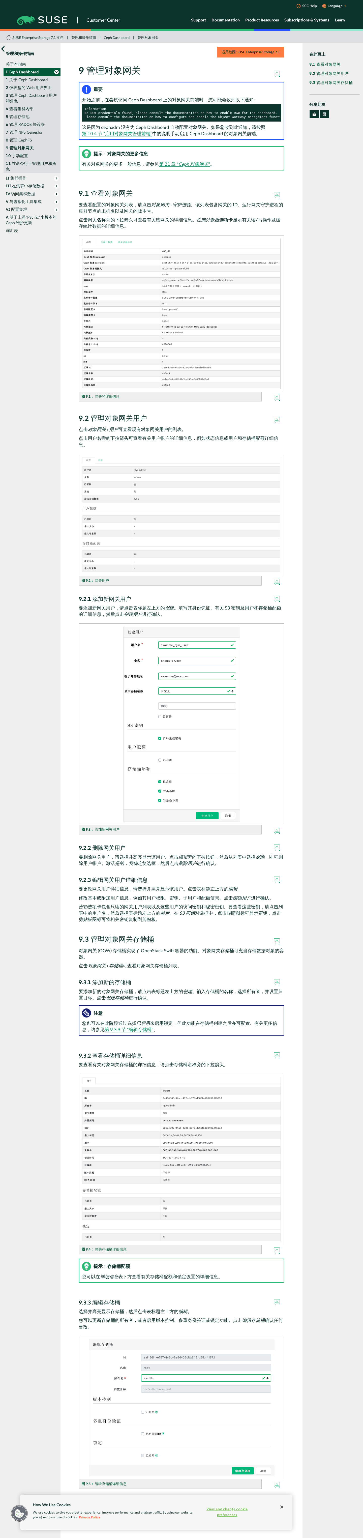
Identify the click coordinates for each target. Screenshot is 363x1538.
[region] (156, 1512)
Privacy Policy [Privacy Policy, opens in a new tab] (89, 1517)
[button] (19, 1513)
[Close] (281, 1507)
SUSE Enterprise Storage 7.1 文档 (38, 37)
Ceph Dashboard (117, 37)
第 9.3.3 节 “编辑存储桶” (129, 1029)
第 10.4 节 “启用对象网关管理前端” (117, 133)
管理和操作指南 (83, 37)
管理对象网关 (148, 37)
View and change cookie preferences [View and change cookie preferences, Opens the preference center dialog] (227, 1512)
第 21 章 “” (184, 164)
